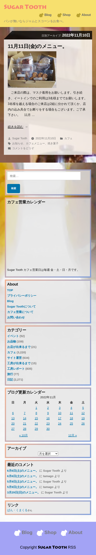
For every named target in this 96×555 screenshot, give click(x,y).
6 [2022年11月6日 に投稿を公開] (13, 413)
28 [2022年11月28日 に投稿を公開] (24, 428)
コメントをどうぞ (23, 148)
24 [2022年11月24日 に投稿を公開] (59, 423)
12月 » (72, 435)
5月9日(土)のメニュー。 (23, 481)
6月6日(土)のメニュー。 (23, 470)
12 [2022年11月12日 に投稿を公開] (83, 413)
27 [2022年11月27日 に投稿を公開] (13, 428)
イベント (13, 336)
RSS (72, 547)
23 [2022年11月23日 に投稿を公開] (48, 423)
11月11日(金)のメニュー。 (37, 46)
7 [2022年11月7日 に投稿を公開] (24, 413)
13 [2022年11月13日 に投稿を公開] (13, 418)
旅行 (10, 374)
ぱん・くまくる (17, 510)
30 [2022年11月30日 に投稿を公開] (48, 428)
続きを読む (15, 126)
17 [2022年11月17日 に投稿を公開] (59, 418)
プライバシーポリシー (21, 295)
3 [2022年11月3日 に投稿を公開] (59, 407)
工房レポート (16, 368)
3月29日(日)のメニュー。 (23, 492)
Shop (67, 15)
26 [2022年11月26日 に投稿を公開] (83, 423)
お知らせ (17, 143)
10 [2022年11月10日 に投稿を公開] (59, 413)
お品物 (11, 341)
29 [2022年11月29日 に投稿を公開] (36, 428)
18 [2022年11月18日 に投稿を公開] (71, 418)
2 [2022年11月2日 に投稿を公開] (48, 407)
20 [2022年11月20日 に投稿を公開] (13, 423)
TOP (10, 290)
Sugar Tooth (25, 7)
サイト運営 (14, 357)
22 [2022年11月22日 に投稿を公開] (36, 423)
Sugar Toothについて (21, 306)
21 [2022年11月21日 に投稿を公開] (24, 423)
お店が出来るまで (19, 347)
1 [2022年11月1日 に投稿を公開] (36, 407)
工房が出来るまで (19, 363)
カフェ (68, 138)
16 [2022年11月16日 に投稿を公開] (48, 418)
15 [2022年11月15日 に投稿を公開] (36, 418)
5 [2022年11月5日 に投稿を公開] (83, 407)
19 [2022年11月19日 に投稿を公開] (83, 418)
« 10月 (23, 435)
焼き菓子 (53, 143)
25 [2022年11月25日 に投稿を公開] (71, 423)
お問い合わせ (16, 317)
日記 (10, 379)
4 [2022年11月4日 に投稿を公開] (71, 407)
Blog (47, 15)
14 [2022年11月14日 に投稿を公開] (24, 418)
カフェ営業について (20, 312)
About (86, 15)
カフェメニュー (35, 143)
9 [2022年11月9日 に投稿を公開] (48, 413)
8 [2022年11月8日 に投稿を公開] (36, 413)
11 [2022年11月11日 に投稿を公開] (71, 413)
